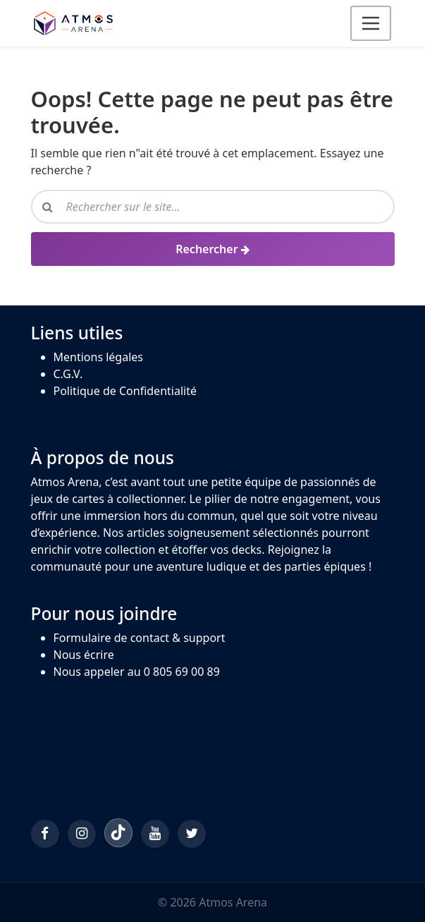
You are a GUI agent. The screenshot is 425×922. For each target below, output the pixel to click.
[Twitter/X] (192, 834)
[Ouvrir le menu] (370, 23)
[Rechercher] (213, 249)
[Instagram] (82, 834)
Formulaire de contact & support (140, 637)
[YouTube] (155, 834)
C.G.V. (68, 374)
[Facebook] (45, 834)
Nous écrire (84, 654)
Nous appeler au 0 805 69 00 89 (137, 671)
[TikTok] (118, 832)
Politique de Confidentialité (125, 391)
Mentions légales (99, 357)
